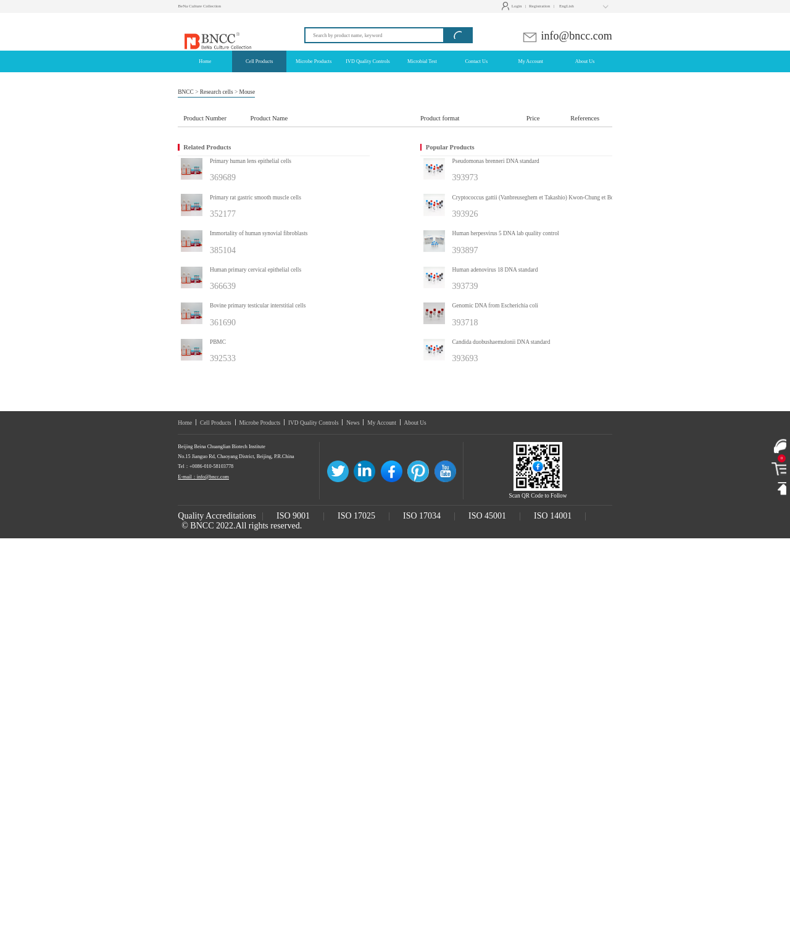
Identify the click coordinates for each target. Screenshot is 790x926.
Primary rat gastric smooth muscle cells (255, 197)
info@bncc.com (567, 36)
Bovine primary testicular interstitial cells (258, 305)
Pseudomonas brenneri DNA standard (495, 161)
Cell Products (215, 423)
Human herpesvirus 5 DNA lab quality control (505, 233)
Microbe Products (259, 423)
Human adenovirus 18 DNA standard (495, 270)
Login (513, 6)
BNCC (186, 92)
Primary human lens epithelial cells (250, 161)
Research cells (216, 92)
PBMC (218, 342)
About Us (415, 423)
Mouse (247, 92)
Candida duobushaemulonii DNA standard (501, 342)
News (352, 423)
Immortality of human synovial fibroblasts (259, 233)
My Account (381, 423)
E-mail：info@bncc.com (203, 477)
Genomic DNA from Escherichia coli (495, 305)
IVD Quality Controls (313, 423)
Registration (539, 6)
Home (185, 423)
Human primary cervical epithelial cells (255, 270)
